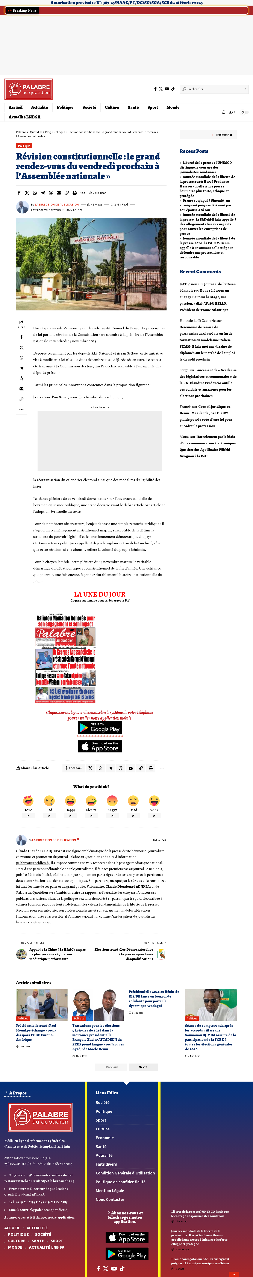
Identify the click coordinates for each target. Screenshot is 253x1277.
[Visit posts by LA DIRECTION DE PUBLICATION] (21, 840)
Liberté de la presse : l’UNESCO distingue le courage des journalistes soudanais (206, 167)
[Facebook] (155, 89)
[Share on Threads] (51, 192)
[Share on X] (27, 192)
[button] (215, 112)
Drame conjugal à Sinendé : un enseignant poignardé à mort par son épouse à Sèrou (205, 205)
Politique (24, 146)
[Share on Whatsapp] (35, 192)
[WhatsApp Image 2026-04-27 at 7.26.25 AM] (65, 657)
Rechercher (224, 134)
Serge (184, 370)
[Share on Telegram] (43, 192)
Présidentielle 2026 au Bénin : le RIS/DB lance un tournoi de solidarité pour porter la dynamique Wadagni (154, 998)
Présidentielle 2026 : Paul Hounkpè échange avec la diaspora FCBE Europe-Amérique (36, 1032)
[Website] (164, 840)
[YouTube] (167, 89)
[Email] (59, 192)
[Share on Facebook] (19, 192)
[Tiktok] (173, 89)
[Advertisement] (126, 45)
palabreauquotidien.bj (32, 862)
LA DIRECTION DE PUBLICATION (57, 204)
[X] (161, 89)
